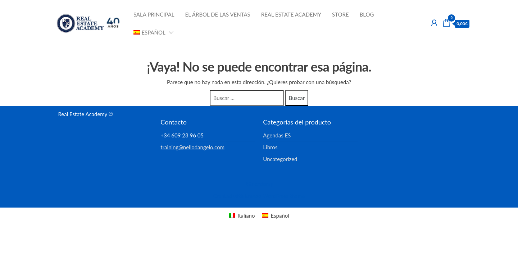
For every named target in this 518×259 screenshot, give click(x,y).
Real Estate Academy (291, 14)
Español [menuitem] (280, 215)
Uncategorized (280, 159)
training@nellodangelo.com (192, 147)
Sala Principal (153, 14)
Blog (367, 14)
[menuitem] (151, 32)
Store (340, 14)
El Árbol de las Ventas (217, 14)
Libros (270, 147)
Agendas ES (277, 135)
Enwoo (253, 196)
